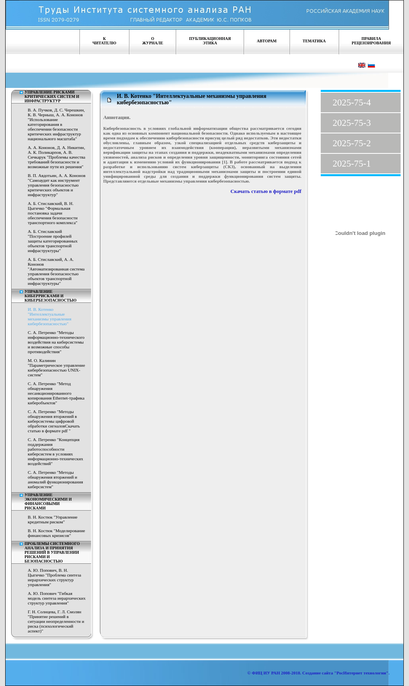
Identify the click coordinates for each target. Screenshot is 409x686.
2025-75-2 (352, 143)
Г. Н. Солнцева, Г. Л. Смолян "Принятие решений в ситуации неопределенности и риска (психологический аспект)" (56, 621)
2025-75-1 (352, 164)
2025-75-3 (352, 123)
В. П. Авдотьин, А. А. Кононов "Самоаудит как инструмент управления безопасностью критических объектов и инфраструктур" (56, 185)
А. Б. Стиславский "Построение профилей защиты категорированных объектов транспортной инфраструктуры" (53, 241)
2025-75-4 (352, 102)
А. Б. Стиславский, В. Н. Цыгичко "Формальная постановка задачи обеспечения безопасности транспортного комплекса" (53, 213)
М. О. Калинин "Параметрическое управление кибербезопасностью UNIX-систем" (56, 367)
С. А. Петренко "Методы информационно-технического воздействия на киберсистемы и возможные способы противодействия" (56, 342)
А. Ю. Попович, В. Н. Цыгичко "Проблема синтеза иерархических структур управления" (54, 577)
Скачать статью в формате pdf (266, 191)
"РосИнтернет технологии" (361, 672)
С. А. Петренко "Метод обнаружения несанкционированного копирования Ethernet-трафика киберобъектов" (56, 393)
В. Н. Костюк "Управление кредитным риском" (53, 519)
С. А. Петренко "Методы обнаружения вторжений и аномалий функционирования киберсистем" (55, 479)
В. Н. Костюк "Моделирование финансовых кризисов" (56, 533)
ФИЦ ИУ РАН (266, 672)
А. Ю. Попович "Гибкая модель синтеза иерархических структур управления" (57, 598)
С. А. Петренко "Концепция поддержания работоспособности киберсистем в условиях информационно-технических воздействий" (55, 451)
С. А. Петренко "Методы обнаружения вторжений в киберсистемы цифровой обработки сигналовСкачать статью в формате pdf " (54, 421)
